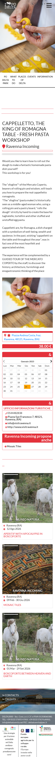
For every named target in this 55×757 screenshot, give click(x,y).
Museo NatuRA (27, 519)
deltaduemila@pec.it (37, 722)
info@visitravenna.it (19, 423)
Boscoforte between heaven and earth (27, 674)
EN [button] (41, 4)
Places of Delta (22, 79)
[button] (33, 4)
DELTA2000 (7, 716)
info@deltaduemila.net (12, 722)
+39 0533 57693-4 (15, 719)
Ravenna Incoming (27, 590)
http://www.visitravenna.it (22, 426)
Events (32, 76)
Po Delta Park (5, 79)
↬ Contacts (10, 695)
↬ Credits (9, 699)
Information (45, 76)
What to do (13, 79)
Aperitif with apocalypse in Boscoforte (23, 535)
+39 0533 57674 (36, 719)
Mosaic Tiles (13, 446)
